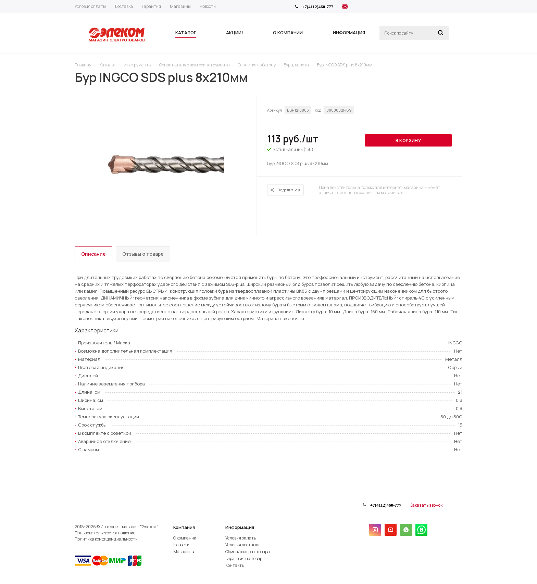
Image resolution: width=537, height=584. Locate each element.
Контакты (235, 565)
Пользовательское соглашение (105, 533)
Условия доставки (242, 545)
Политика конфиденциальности (106, 539)
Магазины (183, 552)
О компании (184, 538)
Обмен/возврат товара (247, 552)
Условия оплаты (241, 538)
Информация (239, 527)
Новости (181, 545)
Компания (184, 527)
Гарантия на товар (243, 558)
